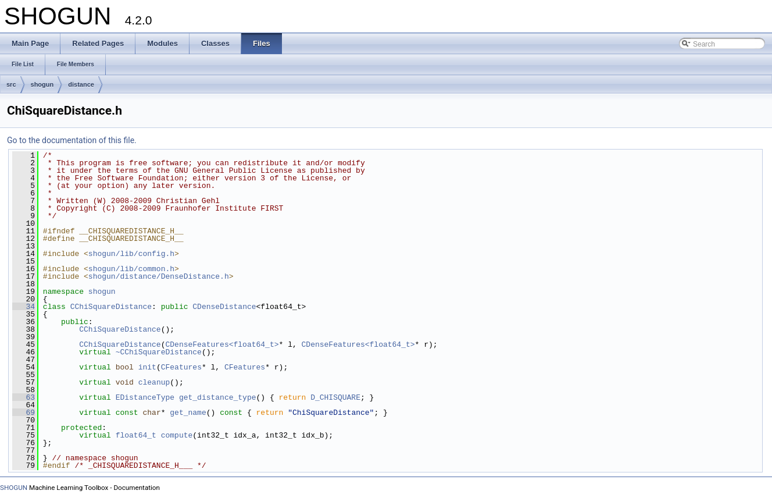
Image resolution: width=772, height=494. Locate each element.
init (147, 367)
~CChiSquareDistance (159, 352)
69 (23, 412)
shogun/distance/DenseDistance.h (158, 276)
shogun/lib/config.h (131, 253)
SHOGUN (13, 488)
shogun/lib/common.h (131, 269)
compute (177, 435)
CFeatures (181, 367)
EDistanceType (145, 397)
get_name (188, 412)
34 (23, 306)
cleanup (154, 382)
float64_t (136, 435)
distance (81, 84)
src (11, 84)
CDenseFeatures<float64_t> (221, 344)
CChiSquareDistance (111, 306)
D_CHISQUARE (335, 397)
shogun (42, 84)
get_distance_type (217, 397)
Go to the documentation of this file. (72, 140)
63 (23, 397)
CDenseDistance (224, 306)
